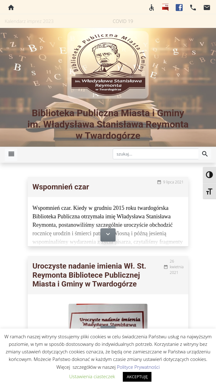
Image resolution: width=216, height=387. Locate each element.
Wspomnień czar (60, 187)
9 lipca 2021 (173, 182)
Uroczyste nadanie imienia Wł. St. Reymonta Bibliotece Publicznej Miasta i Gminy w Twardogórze (89, 275)
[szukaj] (156, 154)
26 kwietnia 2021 (177, 267)
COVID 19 (123, 21)
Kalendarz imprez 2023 (29, 21)
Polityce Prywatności (138, 367)
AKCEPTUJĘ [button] (137, 376)
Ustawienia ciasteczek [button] (92, 376)
